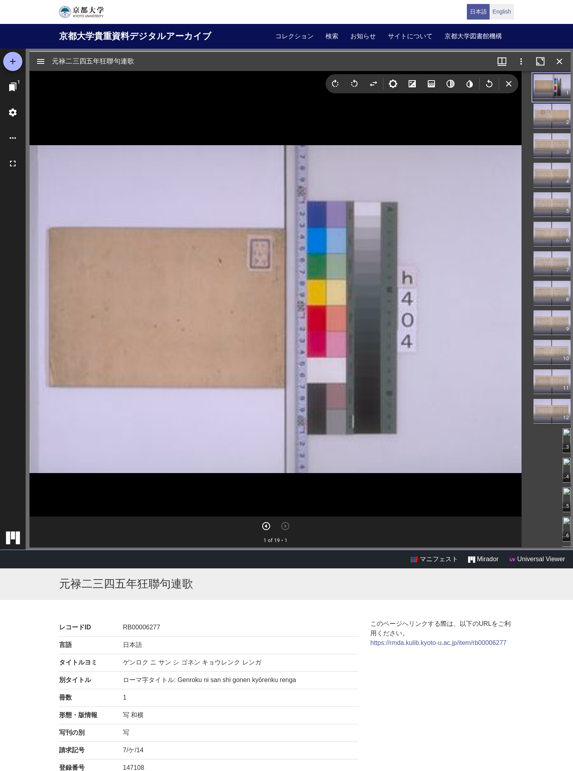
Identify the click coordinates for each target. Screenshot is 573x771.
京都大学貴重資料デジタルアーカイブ (135, 36)
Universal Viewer (537, 559)
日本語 (478, 11)
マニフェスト (434, 559)
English (502, 11)
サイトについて (410, 36)
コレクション (294, 36)
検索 (332, 36)
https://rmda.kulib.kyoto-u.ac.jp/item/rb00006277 (438, 642)
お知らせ (363, 36)
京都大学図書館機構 (473, 36)
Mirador (483, 559)
